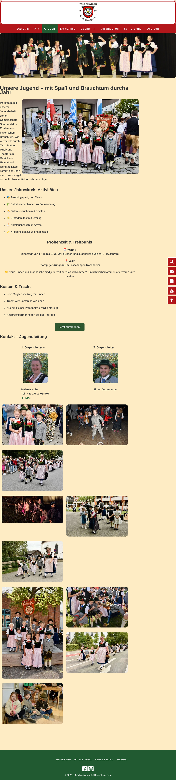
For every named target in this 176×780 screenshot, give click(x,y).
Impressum (63, 759)
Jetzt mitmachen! (70, 327)
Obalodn (153, 28)
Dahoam (23, 28)
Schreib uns (133, 28)
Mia (36, 28)
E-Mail (26, 398)
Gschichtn (88, 28)
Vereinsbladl (109, 28)
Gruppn (49, 28)
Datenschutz (83, 759)
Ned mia (122, 759)
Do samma (68, 28)
